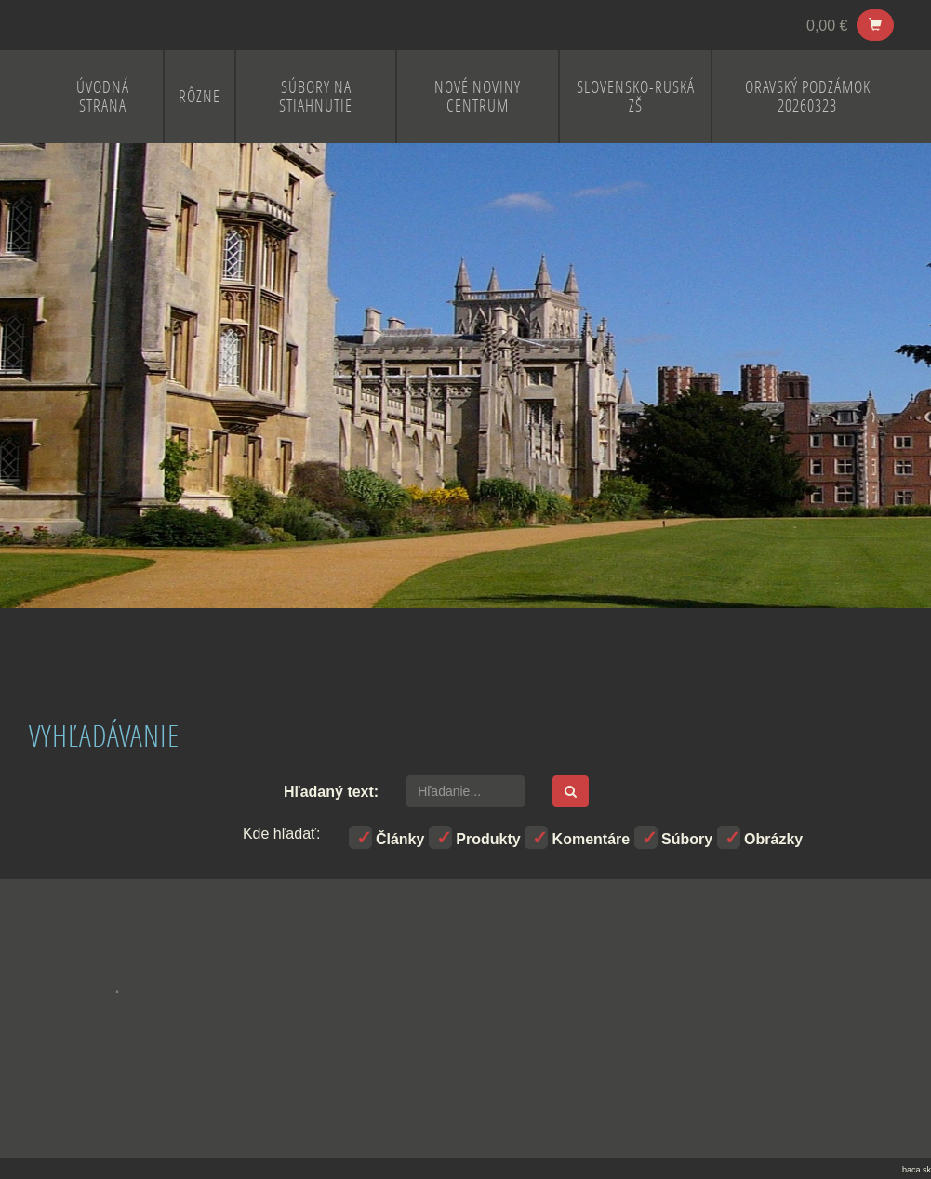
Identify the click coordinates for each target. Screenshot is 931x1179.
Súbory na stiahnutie (315, 96)
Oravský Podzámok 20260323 (808, 96)
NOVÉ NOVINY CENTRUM (477, 96)
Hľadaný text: (331, 792)
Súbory (673, 837)
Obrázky (760, 837)
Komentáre (577, 837)
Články (387, 837)
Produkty (475, 837)
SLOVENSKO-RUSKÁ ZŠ (636, 96)
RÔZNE (199, 96)
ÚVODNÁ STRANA (102, 96)
